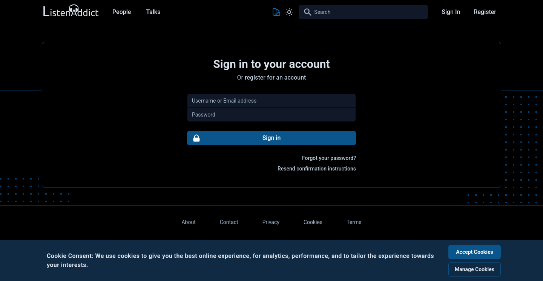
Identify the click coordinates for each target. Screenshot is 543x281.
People (121, 11)
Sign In (451, 11)
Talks (153, 11)
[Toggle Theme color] (276, 12)
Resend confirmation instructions (317, 169)
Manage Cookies (474, 269)
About (188, 222)
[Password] (271, 114)
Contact (229, 222)
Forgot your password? (329, 158)
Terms (354, 222)
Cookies (313, 222)
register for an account (275, 77)
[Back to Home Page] (70, 11)
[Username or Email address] (271, 101)
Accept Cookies (474, 252)
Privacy (270, 222)
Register (485, 11)
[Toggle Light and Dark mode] (289, 12)
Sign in (234, 138)
